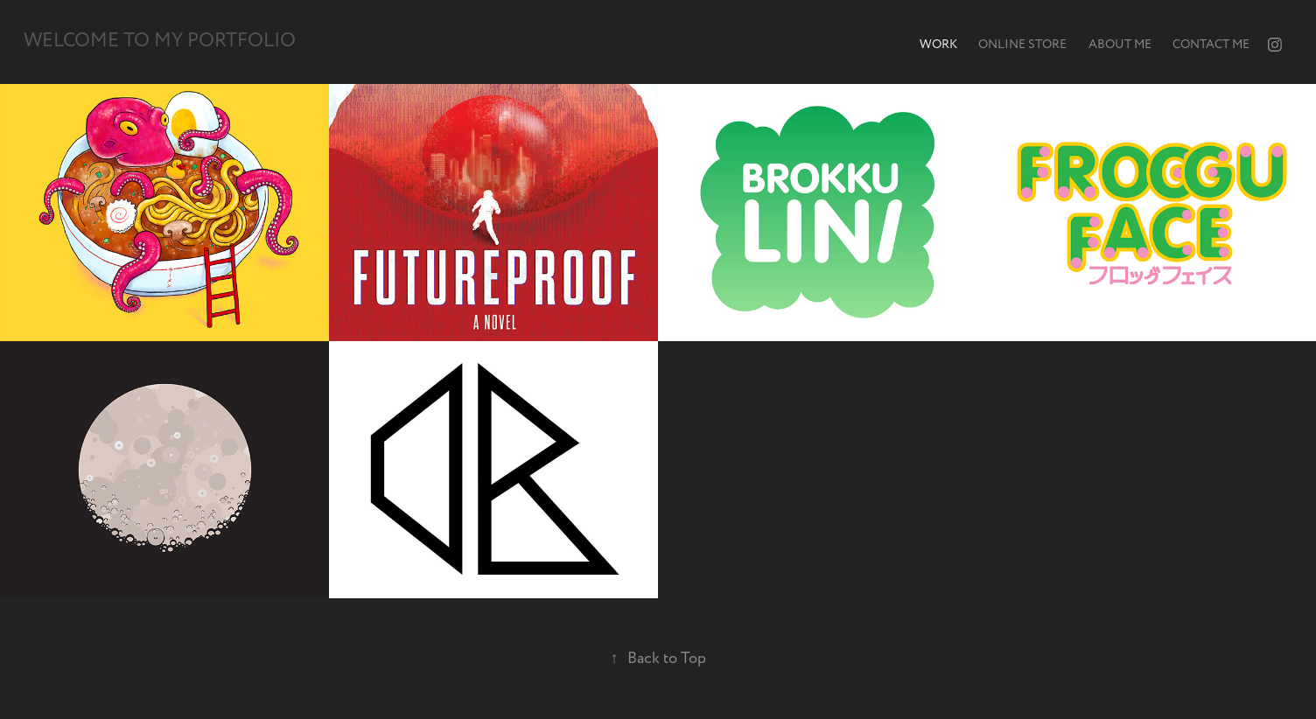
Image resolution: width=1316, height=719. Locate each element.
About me (1120, 44)
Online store (1022, 44)
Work (938, 44)
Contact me (1211, 44)
